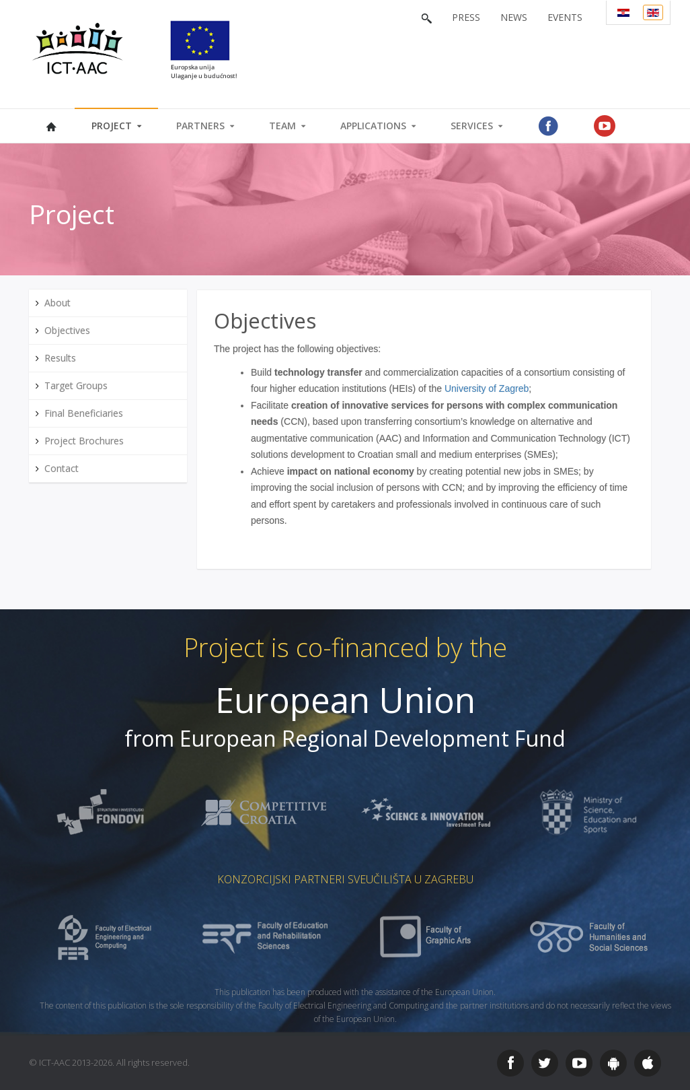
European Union (345, 700)
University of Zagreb (487, 388)
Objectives (265, 320)
